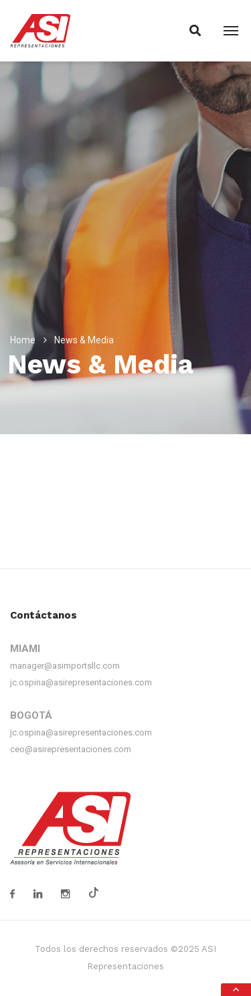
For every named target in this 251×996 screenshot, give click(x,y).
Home (22, 340)
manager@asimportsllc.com (65, 666)
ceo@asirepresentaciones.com (70, 749)
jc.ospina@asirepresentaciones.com (81, 682)
